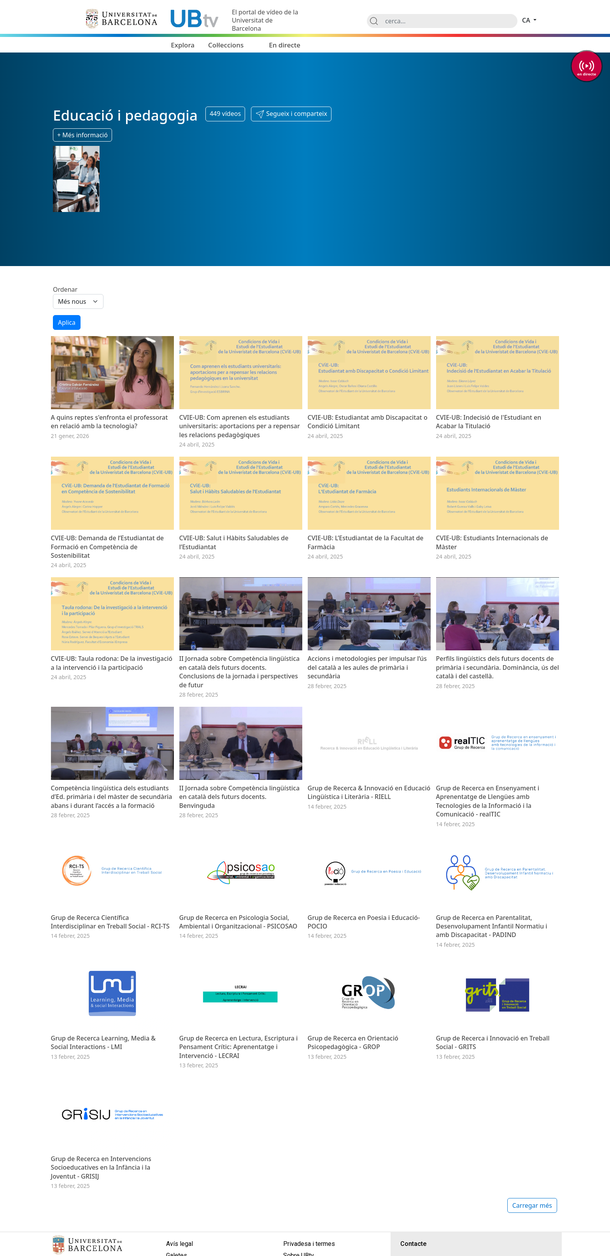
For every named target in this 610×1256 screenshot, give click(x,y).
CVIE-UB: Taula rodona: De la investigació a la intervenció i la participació (112, 662)
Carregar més (532, 1205)
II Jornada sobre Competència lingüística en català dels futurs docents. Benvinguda (239, 797)
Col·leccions (226, 44)
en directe (586, 73)
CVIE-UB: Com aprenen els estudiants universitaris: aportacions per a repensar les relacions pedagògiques (239, 426)
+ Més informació (82, 135)
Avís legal (179, 1243)
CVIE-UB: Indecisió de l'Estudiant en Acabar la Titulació (489, 421)
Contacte (413, 1243)
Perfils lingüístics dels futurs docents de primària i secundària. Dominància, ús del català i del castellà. (497, 667)
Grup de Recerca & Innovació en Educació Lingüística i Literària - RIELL (369, 792)
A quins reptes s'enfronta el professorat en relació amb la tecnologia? (109, 421)
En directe (284, 44)
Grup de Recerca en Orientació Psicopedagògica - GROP (353, 1042)
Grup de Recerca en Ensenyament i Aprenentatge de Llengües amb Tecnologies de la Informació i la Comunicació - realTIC (488, 801)
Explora (183, 44)
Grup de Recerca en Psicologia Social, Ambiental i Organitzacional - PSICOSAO (238, 921)
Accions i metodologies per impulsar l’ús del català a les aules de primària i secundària (367, 667)
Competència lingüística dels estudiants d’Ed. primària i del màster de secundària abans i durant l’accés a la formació (111, 797)
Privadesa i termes (309, 1243)
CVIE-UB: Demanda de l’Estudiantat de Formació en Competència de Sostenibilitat (107, 547)
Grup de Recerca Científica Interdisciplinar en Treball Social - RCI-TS (110, 921)
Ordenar (65, 289)
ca (527, 20)
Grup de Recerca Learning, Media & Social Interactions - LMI (103, 1042)
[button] (291, 114)
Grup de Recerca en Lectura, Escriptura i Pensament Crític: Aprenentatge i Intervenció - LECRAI (238, 1047)
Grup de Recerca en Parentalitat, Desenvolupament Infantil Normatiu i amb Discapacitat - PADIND (491, 926)
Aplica (66, 322)
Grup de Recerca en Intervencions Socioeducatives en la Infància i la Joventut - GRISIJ (101, 1167)
